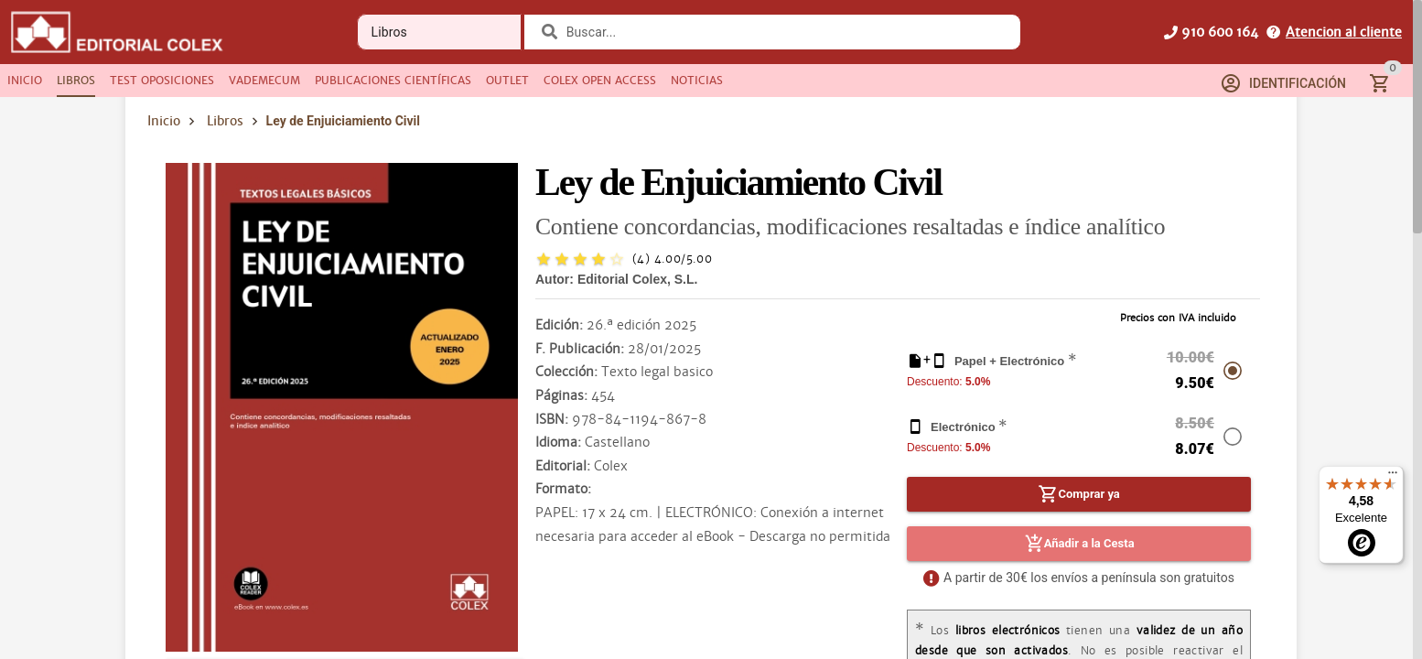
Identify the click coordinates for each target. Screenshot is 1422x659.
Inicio (163, 121)
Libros (225, 121)
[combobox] (783, 32)
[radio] (543, 259)
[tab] (24, 80)
